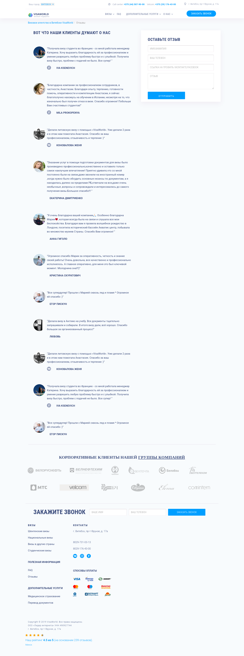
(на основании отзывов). (59, 640)
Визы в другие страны (41, 544)
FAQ (119, 14)
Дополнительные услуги (142, 14)
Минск (28, 644)
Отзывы (33, 576)
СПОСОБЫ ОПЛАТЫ (85, 570)
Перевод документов (40, 602)
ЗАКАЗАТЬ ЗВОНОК (201, 13)
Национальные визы (40, 537)
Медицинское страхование (44, 596)
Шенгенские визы (38, 531)
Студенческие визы (39, 550)
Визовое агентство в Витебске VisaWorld (50, 22)
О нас (166, 14)
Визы (108, 14)
